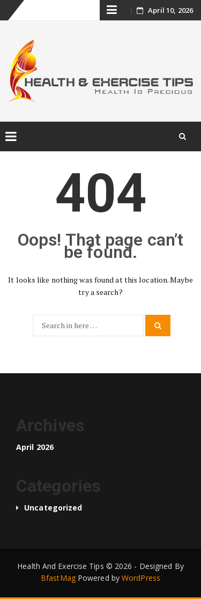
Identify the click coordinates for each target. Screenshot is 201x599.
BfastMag (58, 578)
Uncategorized (53, 507)
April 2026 (35, 447)
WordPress (141, 578)
